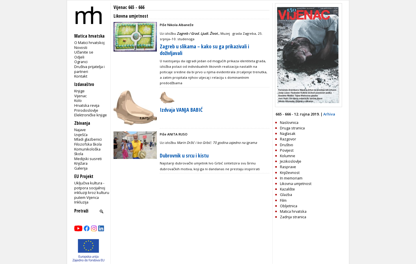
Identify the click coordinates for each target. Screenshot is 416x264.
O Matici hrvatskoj (89, 42)
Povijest (287, 150)
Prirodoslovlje (86, 110)
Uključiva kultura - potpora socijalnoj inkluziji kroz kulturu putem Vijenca (91, 190)
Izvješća (81, 134)
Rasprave (288, 166)
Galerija (81, 168)
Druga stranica (292, 128)
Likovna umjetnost (295, 183)
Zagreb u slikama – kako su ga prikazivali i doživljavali (204, 49)
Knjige (79, 91)
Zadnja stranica (293, 216)
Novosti (80, 47)
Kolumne (287, 155)
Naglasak (288, 133)
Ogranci (81, 61)
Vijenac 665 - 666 (129, 7)
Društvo (286, 144)
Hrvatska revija (86, 105)
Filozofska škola (88, 144)
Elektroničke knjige (90, 115)
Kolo (78, 100)
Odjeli (79, 57)
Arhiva (329, 114)
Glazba (286, 194)
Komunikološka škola (87, 151)
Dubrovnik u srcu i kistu (184, 155)
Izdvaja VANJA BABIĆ (181, 109)
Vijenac (80, 95)
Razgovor (288, 139)
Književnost (290, 172)
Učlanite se (83, 52)
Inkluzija (81, 202)
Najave (80, 129)
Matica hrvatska (293, 211)
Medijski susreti (88, 158)
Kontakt (80, 76)
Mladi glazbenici (88, 139)
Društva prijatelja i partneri (89, 69)
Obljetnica (288, 205)
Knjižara (81, 163)
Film (283, 200)
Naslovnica (289, 122)
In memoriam (291, 178)
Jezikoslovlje (290, 161)
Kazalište (287, 189)
